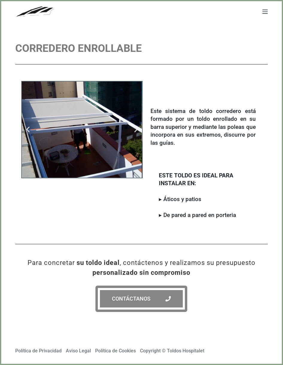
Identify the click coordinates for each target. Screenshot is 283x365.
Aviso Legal (78, 351)
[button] (28, 129)
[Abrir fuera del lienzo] (265, 11)
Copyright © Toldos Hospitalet (172, 351)
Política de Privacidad (38, 351)
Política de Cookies (115, 351)
